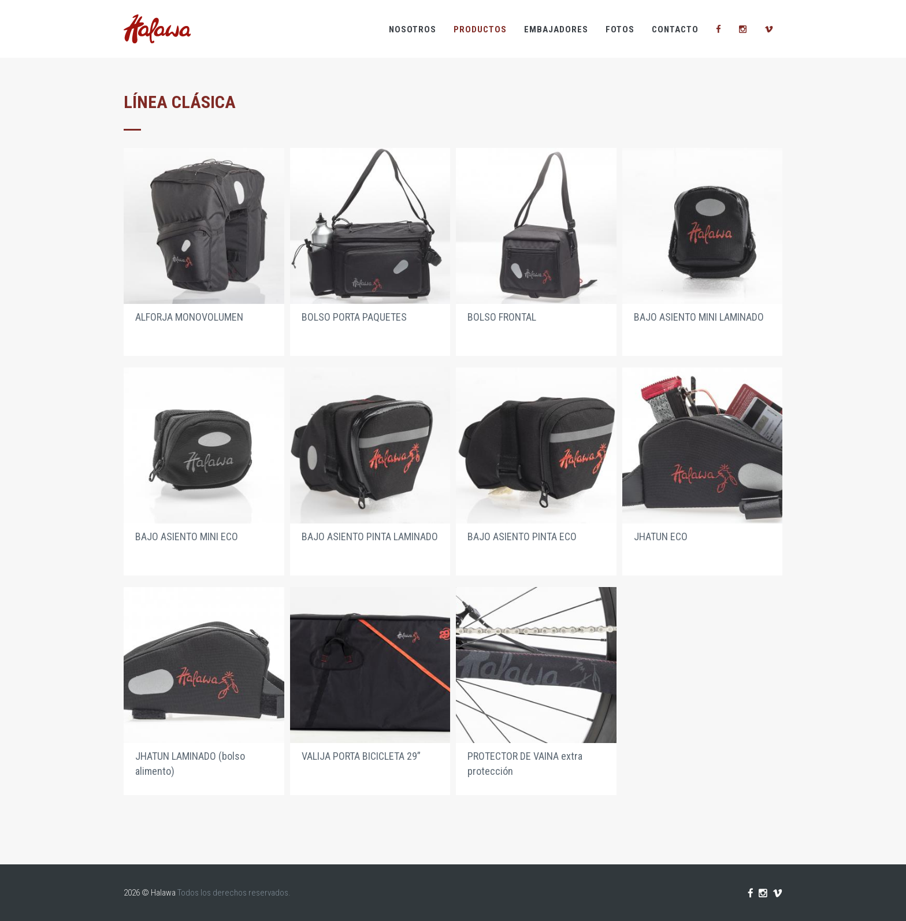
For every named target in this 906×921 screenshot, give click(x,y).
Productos (480, 29)
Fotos (620, 29)
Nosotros (412, 29)
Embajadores (556, 29)
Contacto (675, 29)
